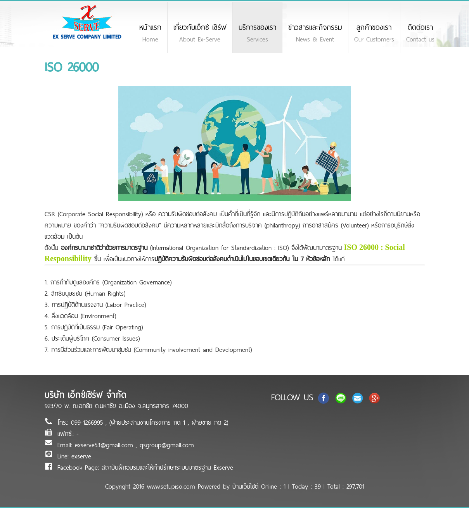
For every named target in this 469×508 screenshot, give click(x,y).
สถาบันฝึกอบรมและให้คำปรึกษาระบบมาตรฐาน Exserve (167, 467)
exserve (81, 456)
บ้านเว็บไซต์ (245, 486)
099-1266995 (88, 422)
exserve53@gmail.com (104, 445)
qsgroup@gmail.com (167, 445)
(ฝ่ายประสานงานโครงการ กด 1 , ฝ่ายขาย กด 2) (168, 422)
